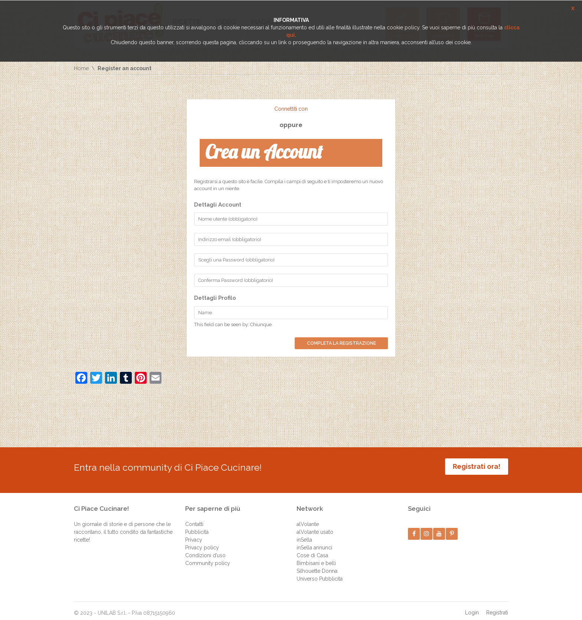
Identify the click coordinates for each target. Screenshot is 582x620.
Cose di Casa (312, 550)
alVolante (308, 519)
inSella (304, 534)
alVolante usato (315, 526)
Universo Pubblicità (320, 573)
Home (81, 68)
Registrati (497, 607)
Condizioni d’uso (205, 550)
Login (472, 607)
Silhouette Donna (317, 565)
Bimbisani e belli (316, 558)
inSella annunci (314, 542)
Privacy (193, 534)
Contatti (194, 519)
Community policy (207, 558)
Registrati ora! (476, 466)
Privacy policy (202, 542)
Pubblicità (197, 526)
